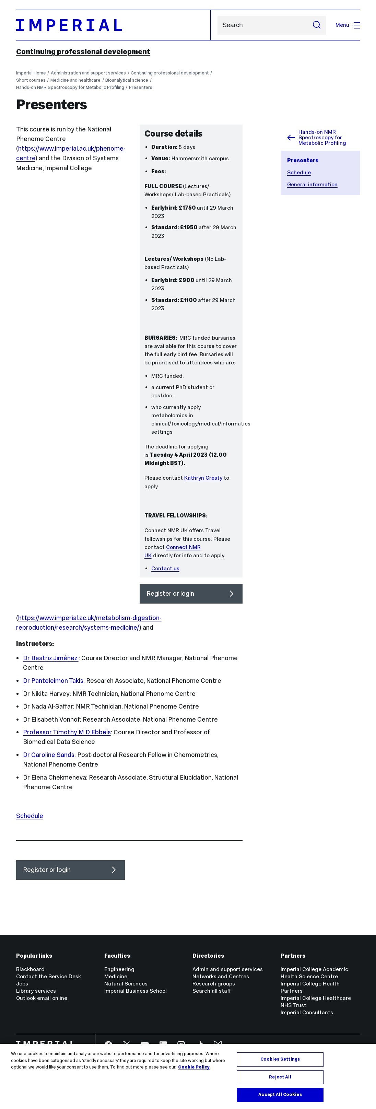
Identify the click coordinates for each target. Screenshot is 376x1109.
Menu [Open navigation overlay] (348, 25)
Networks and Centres (220, 976)
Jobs (22, 983)
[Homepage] (113, 25)
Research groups (213, 983)
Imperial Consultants (307, 1012)
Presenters (140, 87)
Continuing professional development (83, 51)
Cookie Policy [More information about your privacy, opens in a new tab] (194, 1067)
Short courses (31, 80)
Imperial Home (31, 73)
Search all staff (211, 991)
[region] (188, 1076)
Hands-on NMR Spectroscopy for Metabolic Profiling (70, 87)
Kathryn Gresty (203, 478)
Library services (36, 991)
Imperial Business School (135, 991)
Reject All (280, 1077)
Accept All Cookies (280, 1094)
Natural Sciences (126, 983)
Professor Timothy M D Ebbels (67, 732)
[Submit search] (317, 25)
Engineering (119, 969)
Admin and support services (227, 969)
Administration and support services (88, 73)
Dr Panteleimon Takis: (54, 681)
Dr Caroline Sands (48, 755)
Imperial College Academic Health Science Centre (314, 973)
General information (312, 184)
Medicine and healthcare (75, 80)
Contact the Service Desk (48, 976)
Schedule (299, 172)
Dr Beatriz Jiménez (51, 658)
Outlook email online (41, 998)
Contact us (165, 568)
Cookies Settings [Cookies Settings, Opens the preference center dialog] (280, 1059)
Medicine (115, 976)
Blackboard (30, 969)
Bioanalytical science (126, 80)
